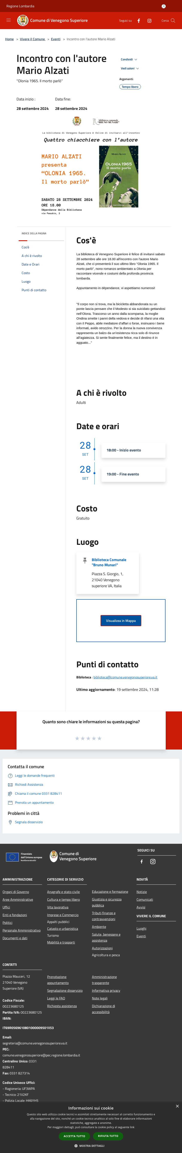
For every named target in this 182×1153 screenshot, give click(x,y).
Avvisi (141, 907)
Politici (7, 922)
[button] (91, 1146)
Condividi (129, 59)
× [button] (177, 1106)
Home (9, 39)
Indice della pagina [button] (34, 233)
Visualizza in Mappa (121, 620)
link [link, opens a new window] (132, 1127)
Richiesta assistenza (62, 1005)
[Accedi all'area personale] (164, 6)
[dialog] (91, 1127)
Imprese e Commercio (62, 914)
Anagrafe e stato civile (63, 891)
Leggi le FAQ (56, 998)
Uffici (6, 907)
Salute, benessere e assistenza (106, 937)
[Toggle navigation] (8, 20)
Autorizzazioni (102, 948)
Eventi (55, 39)
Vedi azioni (130, 68)
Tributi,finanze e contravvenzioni (104, 916)
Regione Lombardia (20, 6)
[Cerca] (173, 20)
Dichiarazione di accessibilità (103, 1008)
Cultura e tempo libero (63, 899)
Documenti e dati (15, 938)
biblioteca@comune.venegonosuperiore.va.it (125, 677)
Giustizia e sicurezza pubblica (107, 902)
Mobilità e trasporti (61, 942)
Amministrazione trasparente (104, 979)
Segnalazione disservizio (65, 990)
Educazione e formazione (110, 891)
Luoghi (141, 928)
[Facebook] (137, 20)
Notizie (142, 891)
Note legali (100, 998)
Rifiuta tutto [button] (108, 1136)
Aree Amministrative (18, 899)
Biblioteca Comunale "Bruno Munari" (109, 562)
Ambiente (99, 926)
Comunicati (145, 899)
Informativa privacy (106, 990)
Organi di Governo (16, 891)
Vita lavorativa (57, 907)
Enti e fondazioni (15, 914)
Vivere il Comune (33, 39)
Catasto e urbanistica (62, 928)
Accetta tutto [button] (74, 1136)
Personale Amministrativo (22, 930)
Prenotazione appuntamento (58, 979)
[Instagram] (147, 20)
